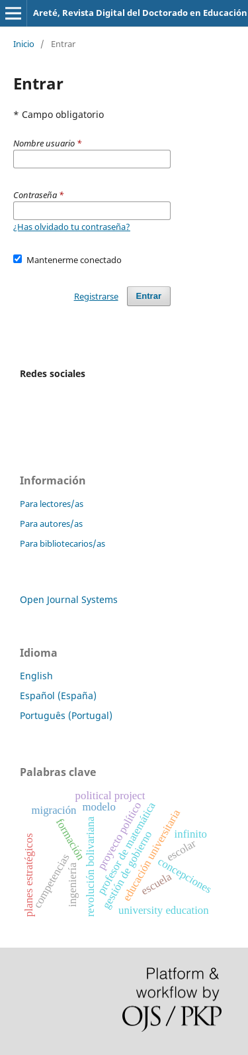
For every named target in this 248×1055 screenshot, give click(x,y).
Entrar (148, 296)
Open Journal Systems (69, 599)
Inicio (23, 44)
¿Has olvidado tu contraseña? (71, 227)
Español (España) (58, 695)
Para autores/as (51, 523)
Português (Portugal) (66, 715)
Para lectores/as (51, 504)
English (36, 675)
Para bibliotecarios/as (62, 543)
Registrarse (96, 296)
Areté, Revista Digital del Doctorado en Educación (140, 13)
